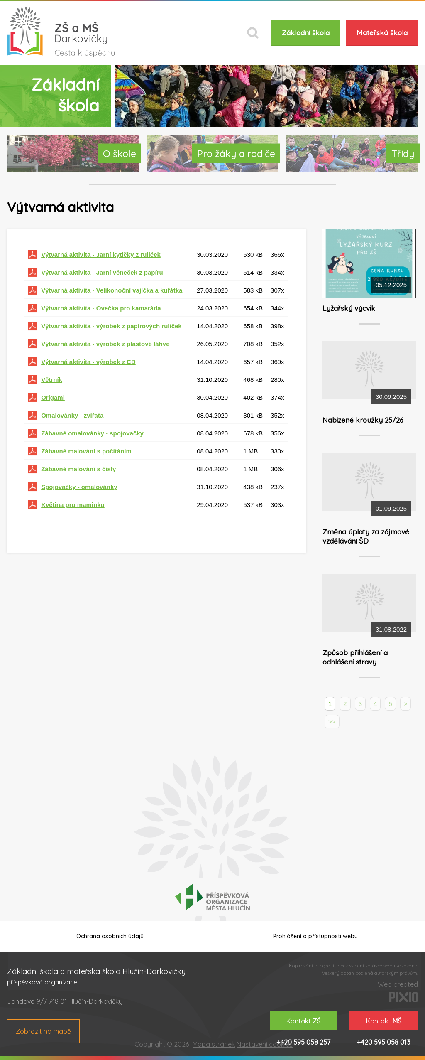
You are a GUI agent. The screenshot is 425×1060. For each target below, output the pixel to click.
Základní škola (306, 32)
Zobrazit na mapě (43, 1031)
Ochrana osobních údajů (110, 936)
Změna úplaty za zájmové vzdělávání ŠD (365, 536)
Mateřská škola (382, 32)
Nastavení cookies (265, 1044)
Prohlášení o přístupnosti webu (315, 936)
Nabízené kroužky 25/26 (362, 420)
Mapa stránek (214, 1044)
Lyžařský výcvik (348, 308)
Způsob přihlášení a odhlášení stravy (355, 657)
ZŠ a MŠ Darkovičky (61, 31)
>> (332, 721)
